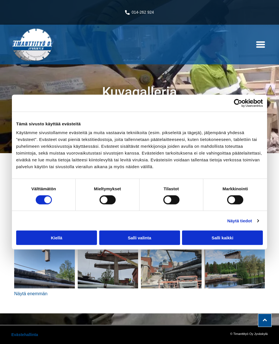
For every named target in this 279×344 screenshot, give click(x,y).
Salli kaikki (222, 237)
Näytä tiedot (239, 220)
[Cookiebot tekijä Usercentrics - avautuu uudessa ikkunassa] (238, 103)
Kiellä (56, 237)
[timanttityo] (44, 258)
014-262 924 (143, 12)
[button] (260, 44)
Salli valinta (139, 237)
